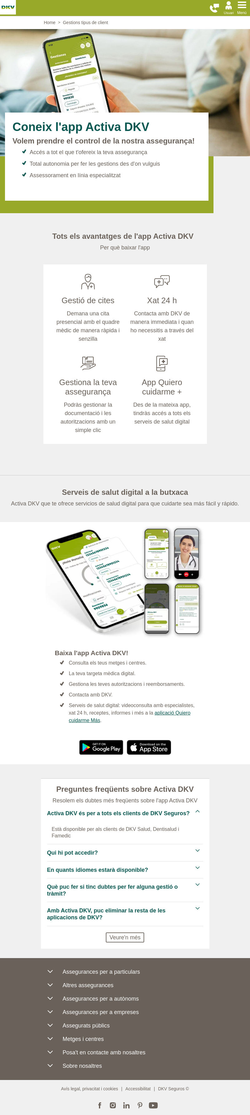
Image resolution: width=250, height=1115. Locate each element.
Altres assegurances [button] (80, 986)
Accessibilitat (138, 1088)
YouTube (153, 1104)
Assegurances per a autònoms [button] (93, 1000)
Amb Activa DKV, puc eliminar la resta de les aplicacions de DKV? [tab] (106, 914)
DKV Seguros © (173, 1088)
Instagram (113, 1104)
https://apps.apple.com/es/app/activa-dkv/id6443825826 (149, 747)
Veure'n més (125, 937)
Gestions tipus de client (85, 22)
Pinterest (140, 1104)
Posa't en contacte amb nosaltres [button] (96, 1053)
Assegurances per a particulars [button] (93, 973)
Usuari (229, 13)
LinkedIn (126, 1104)
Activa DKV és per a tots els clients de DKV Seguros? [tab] (119, 813)
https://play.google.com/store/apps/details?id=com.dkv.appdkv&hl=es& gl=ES (101, 747)
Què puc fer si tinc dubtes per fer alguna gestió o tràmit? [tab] (112, 890)
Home (50, 22)
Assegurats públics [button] (78, 1027)
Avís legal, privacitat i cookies (89, 1088)
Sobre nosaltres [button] (74, 1067)
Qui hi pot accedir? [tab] (73, 853)
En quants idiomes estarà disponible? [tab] (97, 870)
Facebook (100, 1104)
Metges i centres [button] (75, 1040)
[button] (214, 8)
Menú (242, 13)
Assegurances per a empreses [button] (93, 1013)
